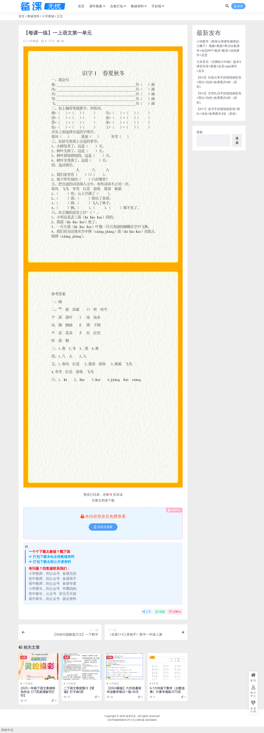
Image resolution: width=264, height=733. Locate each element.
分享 (147, 611)
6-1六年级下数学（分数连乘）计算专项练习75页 (167, 690)
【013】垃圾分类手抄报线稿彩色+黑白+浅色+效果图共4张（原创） (218, 81)
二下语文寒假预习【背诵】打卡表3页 (79, 690)
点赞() (175, 611)
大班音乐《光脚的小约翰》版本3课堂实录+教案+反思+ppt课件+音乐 (218, 66)
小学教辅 (48, 16)
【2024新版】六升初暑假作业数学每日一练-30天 (124, 690)
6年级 (155, 683)
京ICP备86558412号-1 (119, 720)
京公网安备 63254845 (144, 720)
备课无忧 (131, 716)
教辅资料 (33, 16)
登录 (238, 6)
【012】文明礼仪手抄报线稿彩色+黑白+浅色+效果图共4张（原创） (218, 97)
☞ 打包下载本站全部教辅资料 (51, 556)
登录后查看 (103, 527)
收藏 (160, 611)
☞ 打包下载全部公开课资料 (50, 561)
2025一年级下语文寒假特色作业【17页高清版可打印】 (38, 691)
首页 (22, 16)
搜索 (199, 132)
